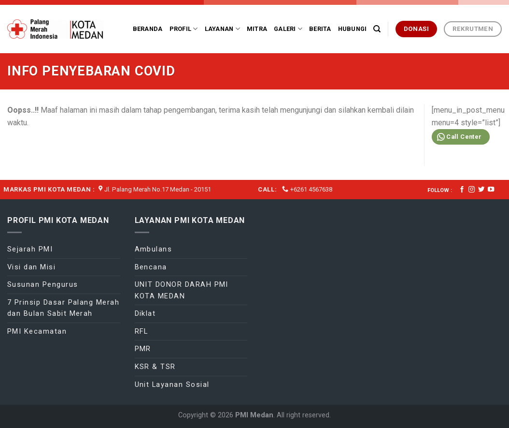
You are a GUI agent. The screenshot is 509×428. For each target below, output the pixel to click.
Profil (184, 28)
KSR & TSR (155, 366)
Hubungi (352, 28)
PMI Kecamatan (37, 331)
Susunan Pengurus (42, 284)
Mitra (257, 28)
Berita (320, 28)
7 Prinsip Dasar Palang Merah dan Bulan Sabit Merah (63, 308)
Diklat (145, 313)
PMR (143, 348)
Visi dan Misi (31, 267)
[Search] (377, 29)
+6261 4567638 (311, 189)
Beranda (148, 28)
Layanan (222, 28)
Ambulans (153, 249)
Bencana (151, 267)
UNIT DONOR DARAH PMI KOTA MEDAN (181, 290)
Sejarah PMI (30, 249)
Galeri (288, 28)
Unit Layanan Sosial (172, 384)
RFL (141, 331)
